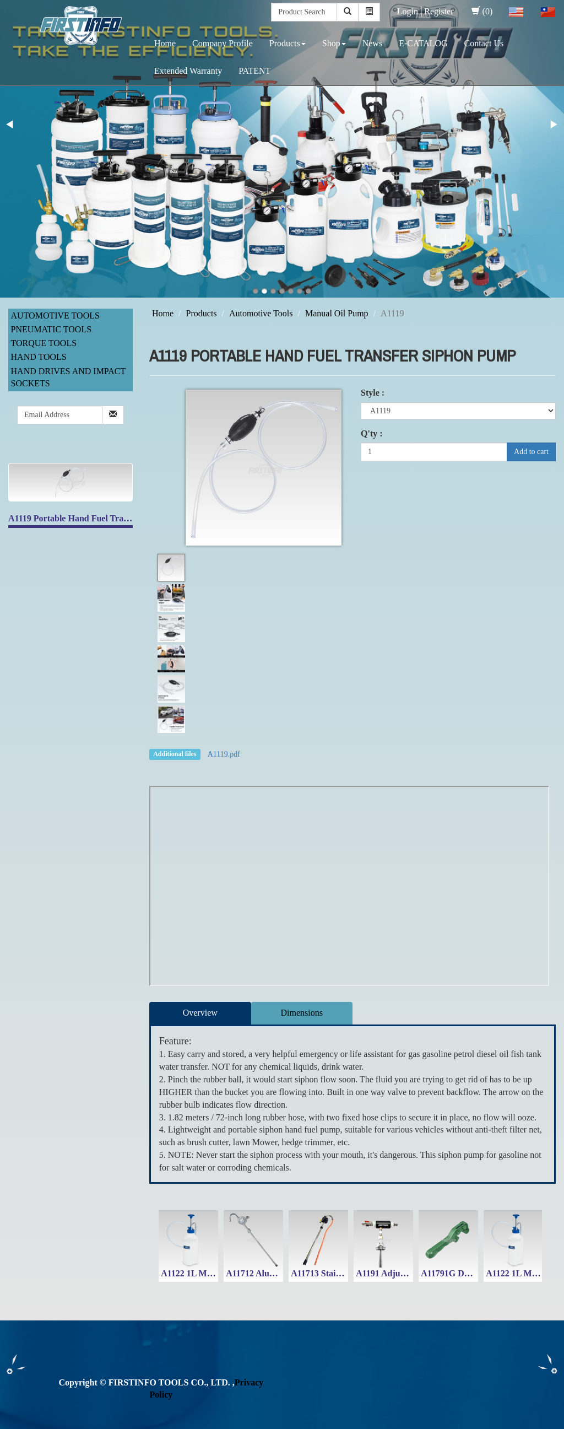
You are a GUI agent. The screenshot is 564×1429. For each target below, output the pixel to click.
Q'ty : (372, 433)
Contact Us (484, 43)
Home (165, 43)
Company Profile (222, 43)
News (372, 43)
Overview (200, 1012)
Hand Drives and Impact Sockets (68, 377)
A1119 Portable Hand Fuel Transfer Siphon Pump (102, 518)
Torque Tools (44, 343)
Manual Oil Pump (336, 313)
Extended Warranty (188, 71)
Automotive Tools (55, 315)
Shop (334, 43)
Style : (372, 392)
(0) (482, 11)
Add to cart (531, 451)
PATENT (254, 71)
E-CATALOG (423, 43)
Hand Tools (39, 357)
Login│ (411, 11)
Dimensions (302, 1012)
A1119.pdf (224, 754)
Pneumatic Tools (51, 329)
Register (438, 11)
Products (287, 43)
